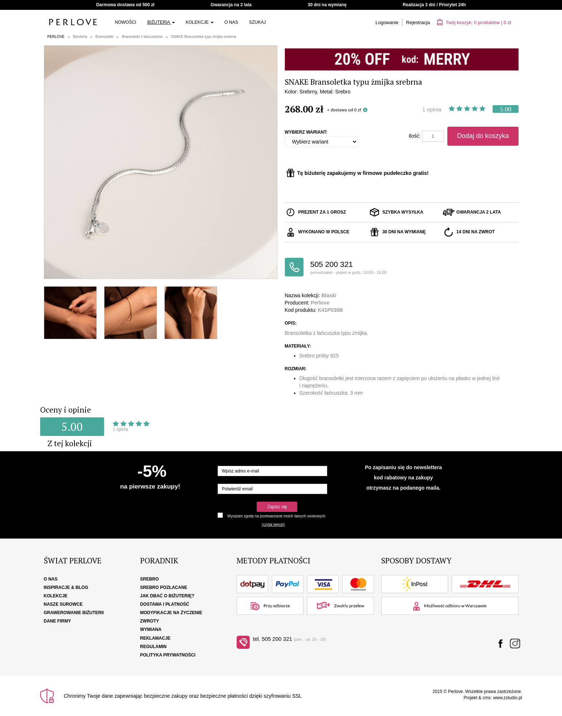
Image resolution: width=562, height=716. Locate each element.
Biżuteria (161, 22)
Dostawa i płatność (164, 604)
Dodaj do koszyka (483, 135)
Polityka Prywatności (168, 655)
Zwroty (149, 621)
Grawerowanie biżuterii (74, 612)
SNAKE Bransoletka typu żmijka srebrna (203, 37)
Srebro (149, 579)
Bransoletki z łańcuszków (142, 37)
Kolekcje (200, 22)
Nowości (126, 22)
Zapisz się (277, 506)
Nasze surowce (63, 604)
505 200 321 (356, 268)
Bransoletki (104, 37)
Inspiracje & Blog (66, 587)
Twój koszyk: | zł (474, 22)
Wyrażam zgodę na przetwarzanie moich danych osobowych (276, 516)
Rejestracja (418, 22)
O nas (231, 22)
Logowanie (386, 22)
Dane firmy (57, 621)
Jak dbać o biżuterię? (167, 595)
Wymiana (151, 629)
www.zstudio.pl (507, 697)
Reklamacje (155, 638)
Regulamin (153, 646)
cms (486, 697)
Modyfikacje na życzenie (171, 612)
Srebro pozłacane (163, 587)
